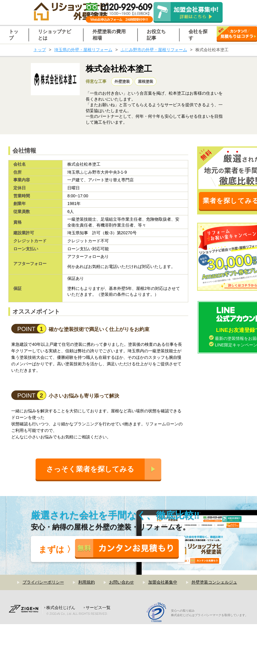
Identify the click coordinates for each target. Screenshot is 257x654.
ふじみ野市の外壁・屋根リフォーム (154, 49)
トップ (39, 49)
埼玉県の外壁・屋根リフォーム (83, 49)
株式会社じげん (60, 607)
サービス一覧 (98, 607)
